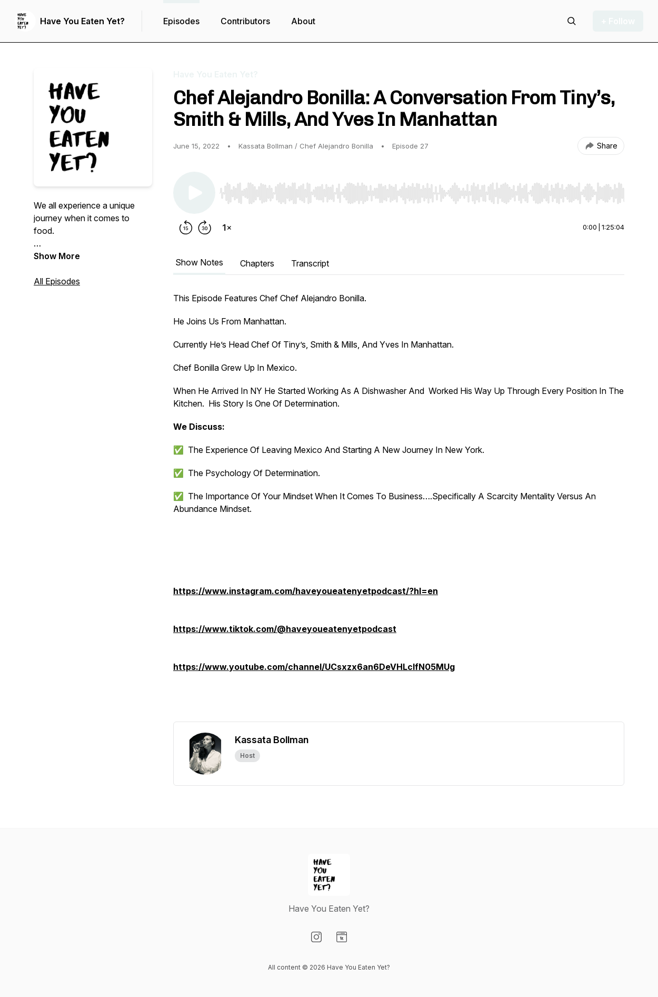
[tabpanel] (398, 507)
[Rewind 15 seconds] (185, 227)
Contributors (245, 21)
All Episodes (57, 281)
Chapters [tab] (257, 263)
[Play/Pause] (194, 193)
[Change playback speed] (226, 227)
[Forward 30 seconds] (204, 227)
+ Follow (618, 21)
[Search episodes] (571, 21)
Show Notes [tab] (199, 262)
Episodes (181, 21)
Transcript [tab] (310, 263)
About (303, 21)
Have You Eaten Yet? (82, 21)
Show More (57, 256)
